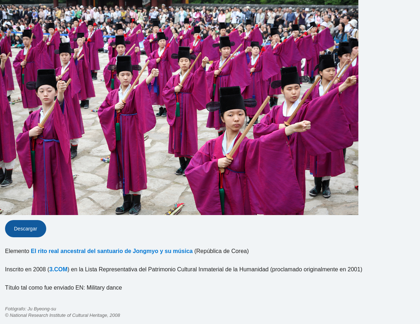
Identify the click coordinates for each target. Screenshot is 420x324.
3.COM (58, 269)
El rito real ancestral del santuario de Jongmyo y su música (112, 251)
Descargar (25, 229)
